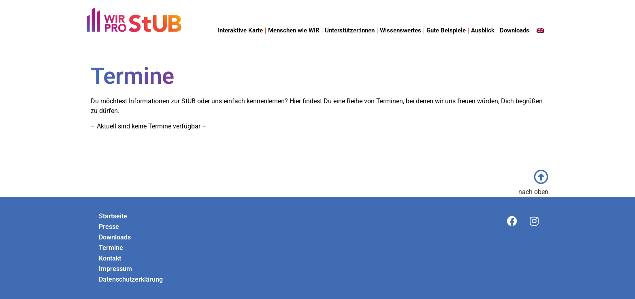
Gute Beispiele (446, 30)
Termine (111, 248)
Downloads (514, 30)
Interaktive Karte (240, 30)
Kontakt (110, 258)
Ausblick (482, 30)
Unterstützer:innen (350, 30)
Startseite (113, 216)
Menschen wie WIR (294, 30)
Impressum (115, 269)
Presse (109, 227)
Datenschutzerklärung (131, 279)
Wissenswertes (400, 30)
